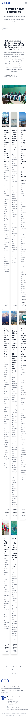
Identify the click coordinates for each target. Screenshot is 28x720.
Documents (6, 670)
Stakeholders (15, 670)
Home (7, 667)
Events (14, 673)
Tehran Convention (17, 667)
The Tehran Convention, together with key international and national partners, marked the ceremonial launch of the (5, 179)
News (23, 670)
